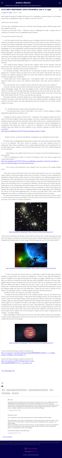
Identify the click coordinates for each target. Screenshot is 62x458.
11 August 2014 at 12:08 (14, 410)
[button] (60, 10)
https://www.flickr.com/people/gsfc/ (18, 232)
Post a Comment (7, 437)
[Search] (60, 3)
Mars (3, 390)
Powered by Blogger (31, 448)
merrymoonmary (34, 451)
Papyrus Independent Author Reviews (17, 390)
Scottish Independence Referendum (38, 390)
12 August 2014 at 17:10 (14, 433)
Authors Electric (23, 3)
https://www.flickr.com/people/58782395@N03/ (18, 268)
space (51, 390)
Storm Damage (6, 393)
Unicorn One (15, 393)
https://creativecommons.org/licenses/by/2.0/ (40, 232)
